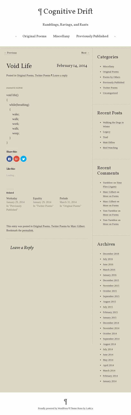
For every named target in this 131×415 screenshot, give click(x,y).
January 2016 (109, 275)
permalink (27, 230)
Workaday (11, 198)
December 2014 (111, 322)
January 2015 (109, 317)
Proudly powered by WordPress (53, 408)
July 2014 (108, 349)
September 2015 (111, 296)
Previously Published (92, 36)
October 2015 (110, 290)
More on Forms (111, 196)
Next (85, 53)
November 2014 (111, 328)
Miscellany (61, 36)
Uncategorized (110, 93)
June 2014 (108, 354)
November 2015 (111, 285)
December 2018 (111, 253)
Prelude (64, 198)
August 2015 (109, 301)
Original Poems (34, 36)
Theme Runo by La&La (81, 408)
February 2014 (110, 375)
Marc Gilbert (78, 226)
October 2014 (110, 333)
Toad (105, 137)
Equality (37, 198)
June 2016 (108, 264)
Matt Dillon (109, 142)
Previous (10, 53)
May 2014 (108, 359)
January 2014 (109, 381)
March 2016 (109, 269)
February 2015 (110, 312)
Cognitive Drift (68, 12)
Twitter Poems (42, 75)
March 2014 (109, 370)
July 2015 (108, 306)
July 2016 (108, 259)
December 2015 (111, 280)
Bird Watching (110, 147)
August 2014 (109, 344)
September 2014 (111, 338)
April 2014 (108, 365)
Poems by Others (111, 77)
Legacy (106, 131)
